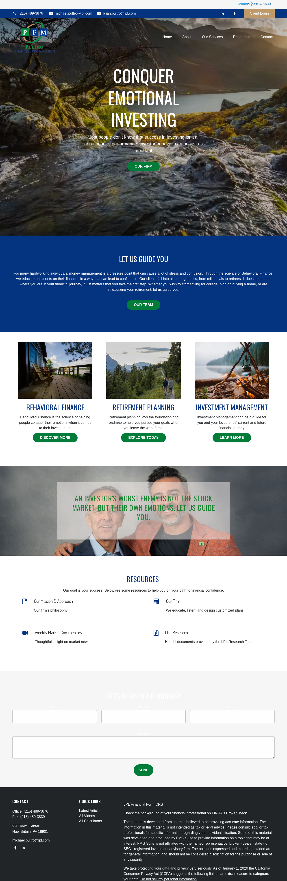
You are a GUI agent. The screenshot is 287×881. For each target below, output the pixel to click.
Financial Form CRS (147, 804)
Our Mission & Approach (53, 601)
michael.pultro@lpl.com (70, 13)
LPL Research (176, 632)
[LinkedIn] (222, 13)
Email (143, 706)
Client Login (259, 13)
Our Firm (173, 601)
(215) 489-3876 (27, 13)
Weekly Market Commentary (58, 632)
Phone (232, 706)
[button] (167, 37)
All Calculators (90, 821)
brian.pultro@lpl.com (116, 13)
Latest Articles (90, 811)
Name (54, 706)
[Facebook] (235, 13)
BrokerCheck (236, 813)
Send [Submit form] (143, 770)
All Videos (87, 816)
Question (143, 734)
